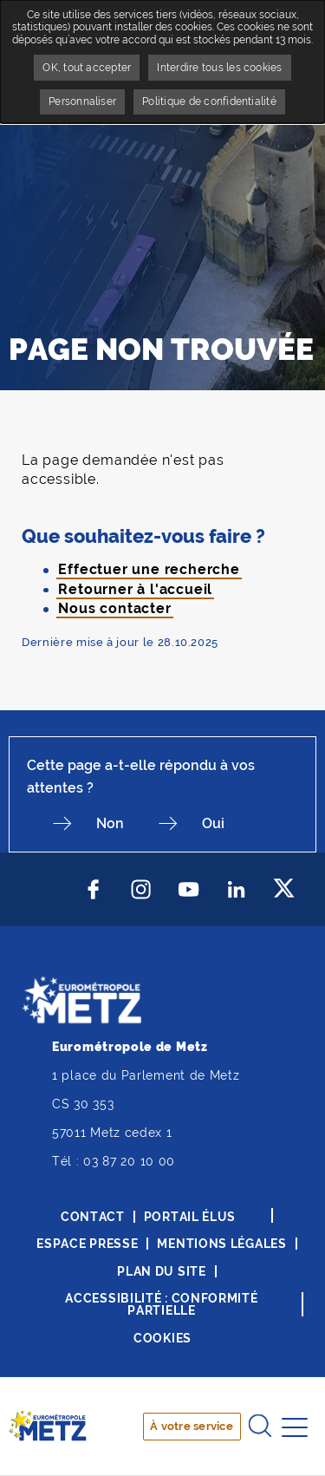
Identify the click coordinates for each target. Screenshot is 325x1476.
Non (110, 823)
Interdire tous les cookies (219, 68)
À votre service (191, 1426)
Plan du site (161, 1271)
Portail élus (190, 1217)
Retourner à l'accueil (135, 589)
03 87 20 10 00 (129, 1161)
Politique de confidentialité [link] (209, 101)
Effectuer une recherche (148, 569)
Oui (213, 823)
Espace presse (87, 1244)
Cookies (162, 1338)
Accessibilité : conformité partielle (161, 1304)
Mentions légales (221, 1244)
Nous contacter (114, 608)
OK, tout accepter (86, 68)
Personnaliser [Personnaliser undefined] (82, 101)
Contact (93, 1217)
